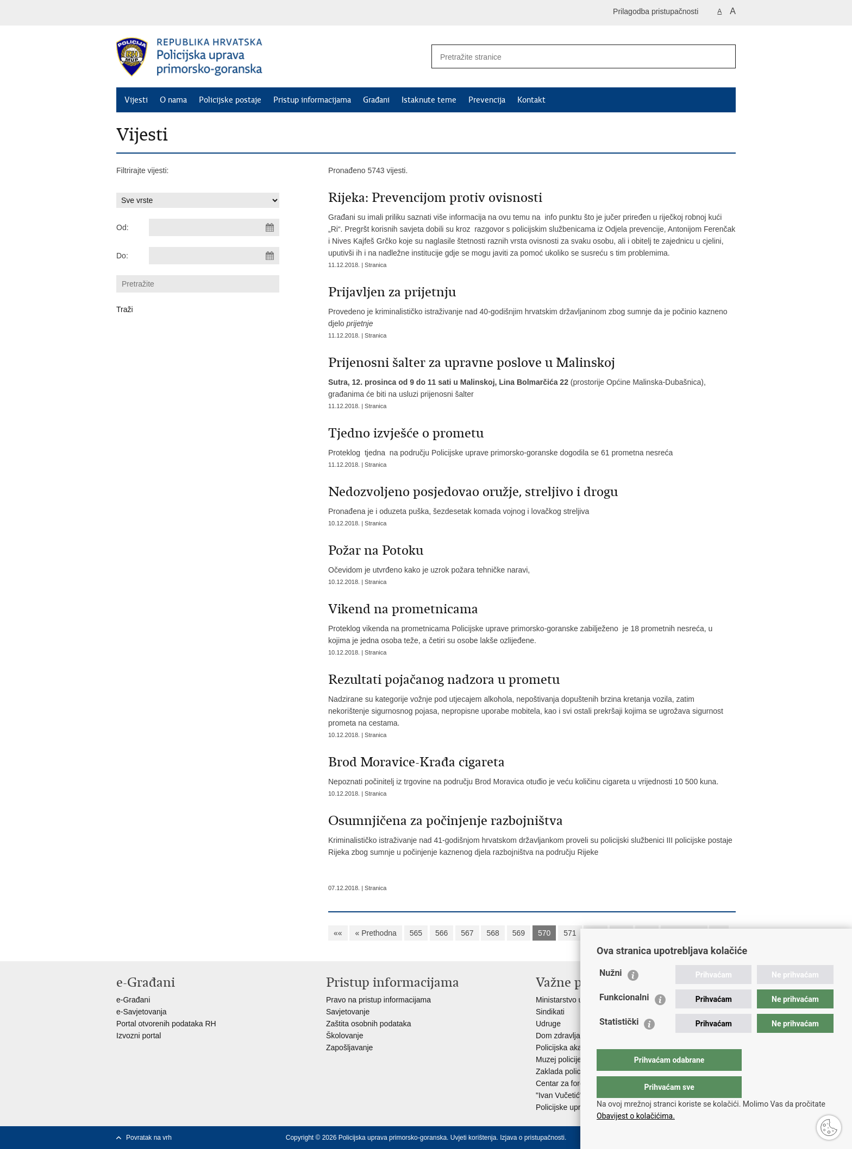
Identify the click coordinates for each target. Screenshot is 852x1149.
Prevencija (486, 100)
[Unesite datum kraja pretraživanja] (214, 255)
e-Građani (133, 999)
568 (492, 933)
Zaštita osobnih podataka (368, 1023)
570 (544, 933)
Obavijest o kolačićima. (636, 1116)
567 (467, 933)
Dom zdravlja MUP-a (571, 1035)
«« (338, 933)
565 (416, 933)
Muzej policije (558, 1059)
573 (621, 933)
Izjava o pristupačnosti (532, 1137)
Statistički (618, 1043)
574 (647, 933)
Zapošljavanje (349, 1047)
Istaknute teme (429, 100)
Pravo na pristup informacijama (378, 999)
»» (719, 933)
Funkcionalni (624, 1019)
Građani (376, 100)
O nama (173, 100)
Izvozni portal (138, 1035)
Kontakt (531, 100)
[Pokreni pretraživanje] (723, 56)
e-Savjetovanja (141, 1011)
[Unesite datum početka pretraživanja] (214, 227)
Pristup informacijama (312, 100)
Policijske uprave (564, 1107)
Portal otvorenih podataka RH (166, 1023)
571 (569, 933)
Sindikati (550, 1011)
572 (595, 933)
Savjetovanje (347, 1011)
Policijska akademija (570, 1047)
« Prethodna (375, 933)
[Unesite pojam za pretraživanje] (568, 57)
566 (441, 933)
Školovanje (345, 1035)
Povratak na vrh (149, 1137)
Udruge (548, 1023)
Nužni (610, 994)
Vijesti (136, 100)
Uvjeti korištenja (473, 1137)
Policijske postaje (230, 100)
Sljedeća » (683, 933)
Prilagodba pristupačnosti (655, 11)
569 (518, 933)
